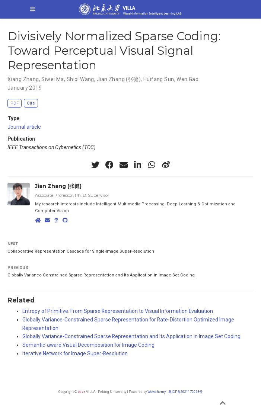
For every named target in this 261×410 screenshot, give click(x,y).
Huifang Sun (158, 79)
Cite (31, 103)
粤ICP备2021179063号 (185, 392)
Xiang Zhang (23, 79)
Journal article (24, 127)
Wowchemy (156, 392)
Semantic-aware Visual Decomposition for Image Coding (88, 345)
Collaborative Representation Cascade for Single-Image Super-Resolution (80, 251)
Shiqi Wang (80, 79)
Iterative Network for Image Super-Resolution (75, 353)
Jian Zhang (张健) (119, 79)
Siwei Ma (52, 79)
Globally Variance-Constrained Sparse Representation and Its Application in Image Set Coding (101, 275)
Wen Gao (187, 79)
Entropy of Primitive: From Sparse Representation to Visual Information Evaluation (117, 311)
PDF (14, 103)
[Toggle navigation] (32, 9)
